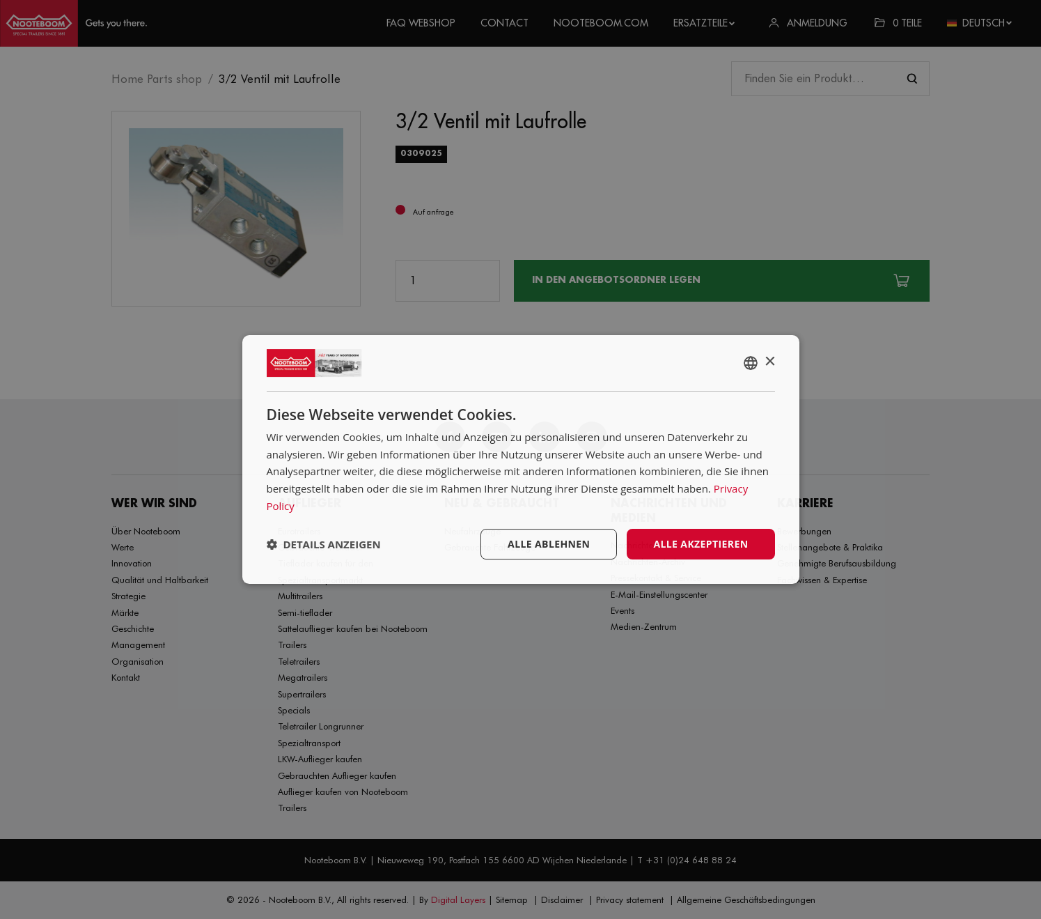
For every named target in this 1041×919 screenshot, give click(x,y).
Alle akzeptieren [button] (700, 543)
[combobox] (751, 363)
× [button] (770, 362)
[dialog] (520, 460)
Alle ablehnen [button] (549, 543)
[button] (324, 544)
